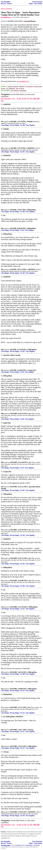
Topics (31, 3)
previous (7, 98)
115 (2, 672)
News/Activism (37, 2)
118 (2, 730)
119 (2, 746)
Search (9, 3)
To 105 (22, 351)
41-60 (19, 98)
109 (2, 462)
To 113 (22, 690)
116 (2, 689)
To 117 (22, 731)
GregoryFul (32, 370)
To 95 (22, 468)
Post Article (38, 3)
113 (2, 580)
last (2, 100)
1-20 (12, 98)
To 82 (22, 372)
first (2, 98)
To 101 (22, 152)
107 (2, 370)
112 (2, 558)
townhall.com (24, 81)
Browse (3, 3)
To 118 (22, 816)
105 (2, 269)
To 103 (22, 273)
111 (2, 530)
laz (30, 413)
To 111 (22, 609)
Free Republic (5, 2)
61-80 (24, 98)
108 (2, 413)
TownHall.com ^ (6, 17)
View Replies (30, 125)
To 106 (22, 586)
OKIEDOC (31, 148)
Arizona (30, 730)
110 (2, 487)
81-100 (29, 98)
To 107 (22, 490)
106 (2, 349)
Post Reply (5, 125)
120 (2, 812)
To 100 (22, 125)
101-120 (36, 98)
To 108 (22, 674)
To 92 (22, 230)
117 (2, 707)
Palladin (30, 121)
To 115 (22, 713)
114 (2, 607)
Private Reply (14, 125)
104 (2, 228)
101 (2, 121)
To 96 (22, 419)
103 (2, 210)
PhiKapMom (31, 210)
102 (2, 148)
